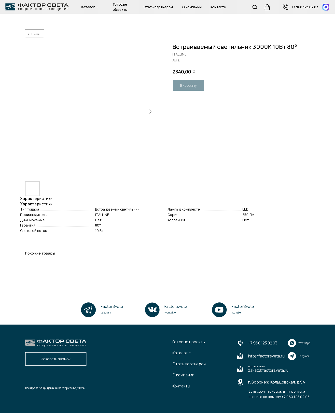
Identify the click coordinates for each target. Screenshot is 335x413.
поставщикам (256, 366)
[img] (285, 7)
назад (36, 33)
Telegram (303, 356)
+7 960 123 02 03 (262, 343)
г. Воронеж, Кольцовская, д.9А (276, 382)
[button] (55, 359)
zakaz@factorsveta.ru (268, 370)
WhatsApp (304, 343)
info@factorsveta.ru (266, 356)
